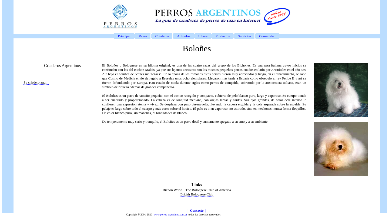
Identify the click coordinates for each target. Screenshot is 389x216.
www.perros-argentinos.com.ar (170, 214)
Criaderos (162, 36)
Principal (124, 36)
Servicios (244, 36)
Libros (202, 36)
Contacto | (198, 210)
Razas (143, 36)
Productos (223, 36)
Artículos (183, 36)
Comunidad (267, 36)
